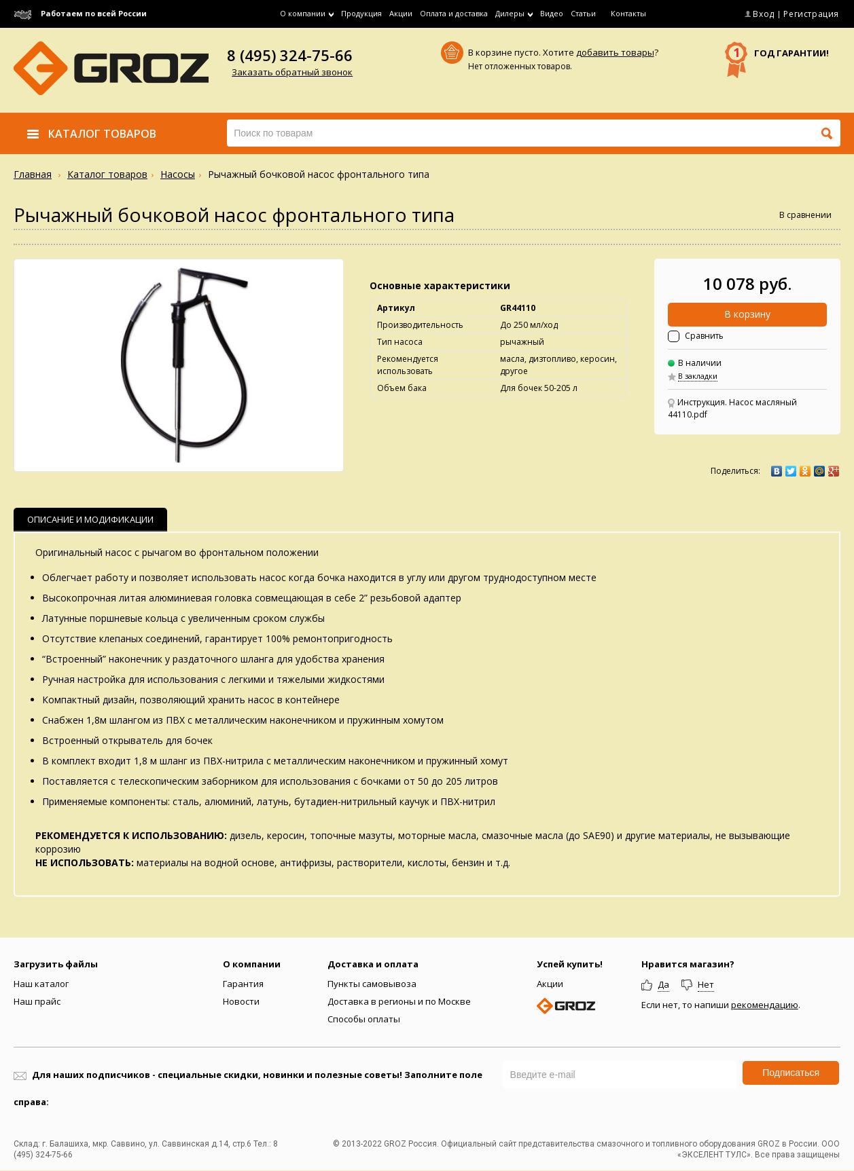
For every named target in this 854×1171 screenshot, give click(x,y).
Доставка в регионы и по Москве (399, 1001)
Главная (33, 174)
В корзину (747, 314)
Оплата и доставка (454, 13)
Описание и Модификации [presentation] (90, 519)
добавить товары (615, 52)
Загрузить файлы (56, 964)
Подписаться (790, 1072)
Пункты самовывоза (371, 984)
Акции (400, 13)
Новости (241, 1001)
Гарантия (243, 984)
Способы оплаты (363, 1019)
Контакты (628, 13)
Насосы (177, 174)
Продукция (361, 13)
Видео (551, 13)
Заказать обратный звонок (292, 72)
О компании (252, 964)
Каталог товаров (107, 174)
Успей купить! (570, 964)
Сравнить (704, 335)
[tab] (90, 520)
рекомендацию (764, 1005)
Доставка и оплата (373, 964)
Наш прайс (37, 1001)
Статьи (583, 13)
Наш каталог (41, 984)
